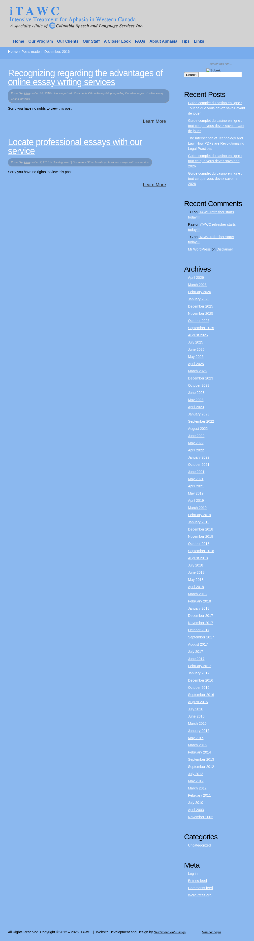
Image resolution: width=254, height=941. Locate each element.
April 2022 (196, 450)
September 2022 (201, 421)
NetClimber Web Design (170, 932)
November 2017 (200, 623)
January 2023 (198, 414)
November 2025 (200, 313)
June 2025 (196, 349)
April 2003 (196, 810)
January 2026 (198, 299)
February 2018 (199, 601)
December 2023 (200, 378)
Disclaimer (225, 249)
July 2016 (195, 709)
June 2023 (196, 393)
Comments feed (200, 888)
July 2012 (195, 774)
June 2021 (196, 472)
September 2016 (201, 695)
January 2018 (198, 608)
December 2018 (200, 529)
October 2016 (198, 688)
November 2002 (200, 817)
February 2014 (199, 752)
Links (199, 41)
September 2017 (201, 637)
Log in (193, 874)
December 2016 (200, 680)
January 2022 (198, 457)
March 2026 (197, 285)
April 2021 (196, 486)
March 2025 (197, 371)
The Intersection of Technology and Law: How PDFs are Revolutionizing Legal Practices (216, 143)
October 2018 (198, 544)
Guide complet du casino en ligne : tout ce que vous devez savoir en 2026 (215, 161)
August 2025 (198, 335)
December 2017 (200, 616)
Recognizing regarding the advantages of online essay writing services (85, 77)
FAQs (140, 41)
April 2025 (196, 364)
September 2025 (201, 328)
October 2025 (198, 321)
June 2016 (196, 716)
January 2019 (198, 522)
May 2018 (195, 580)
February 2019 (199, 515)
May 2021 (195, 479)
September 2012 (201, 767)
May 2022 (195, 443)
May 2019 (195, 493)
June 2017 (196, 659)
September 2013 (201, 759)
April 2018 (196, 587)
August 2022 (198, 429)
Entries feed (197, 881)
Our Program (40, 41)
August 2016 (198, 702)
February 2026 (199, 292)
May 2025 (195, 357)
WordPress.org (199, 895)
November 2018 (200, 536)
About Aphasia (163, 41)
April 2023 (196, 407)
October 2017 (198, 630)
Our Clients (67, 41)
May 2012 (195, 781)
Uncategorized (199, 845)
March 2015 (197, 745)
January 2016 (198, 731)
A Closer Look (117, 41)
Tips (186, 41)
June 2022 (196, 436)
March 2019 (197, 508)
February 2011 (199, 795)
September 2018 (201, 551)
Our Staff (91, 41)
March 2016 (197, 723)
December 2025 (200, 306)
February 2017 (199, 666)
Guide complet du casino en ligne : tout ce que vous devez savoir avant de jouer (216, 126)
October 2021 (198, 465)
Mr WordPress (199, 249)
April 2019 (196, 500)
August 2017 (198, 644)
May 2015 (195, 738)
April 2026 (196, 278)
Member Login (211, 932)
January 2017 (198, 673)
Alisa (27, 93)
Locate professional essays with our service (75, 146)
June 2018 (196, 572)
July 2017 (195, 652)
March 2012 (197, 788)
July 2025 (195, 342)
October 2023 (198, 385)
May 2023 (195, 400)
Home (18, 41)
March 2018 (197, 594)
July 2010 (195, 803)
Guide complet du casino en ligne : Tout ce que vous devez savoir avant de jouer (216, 108)
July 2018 (195, 565)
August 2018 (198, 558)
